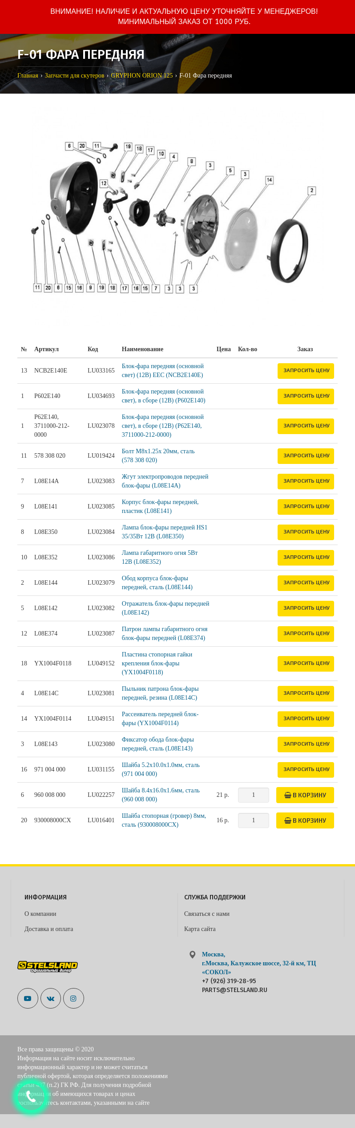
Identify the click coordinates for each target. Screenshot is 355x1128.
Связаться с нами (207, 914)
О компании (40, 914)
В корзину (305, 795)
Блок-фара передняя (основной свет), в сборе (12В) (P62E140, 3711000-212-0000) (163, 426)
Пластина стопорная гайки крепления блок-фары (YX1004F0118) (157, 663)
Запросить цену (306, 370)
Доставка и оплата (48, 929)
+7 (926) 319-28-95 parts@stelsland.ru (234, 985)
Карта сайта (200, 929)
